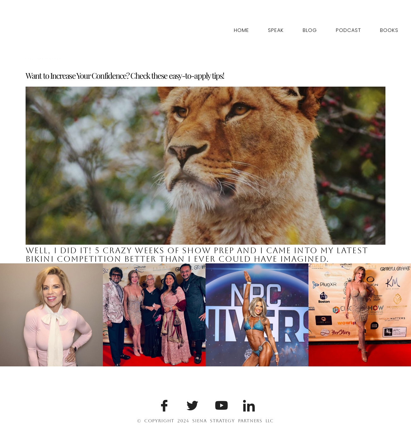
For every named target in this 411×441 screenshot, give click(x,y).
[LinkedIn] (248, 404)
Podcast (348, 30)
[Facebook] (163, 404)
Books (389, 30)
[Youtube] (219, 404)
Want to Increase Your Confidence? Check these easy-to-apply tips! (125, 75)
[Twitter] (191, 404)
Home (241, 30)
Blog (310, 30)
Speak (276, 30)
